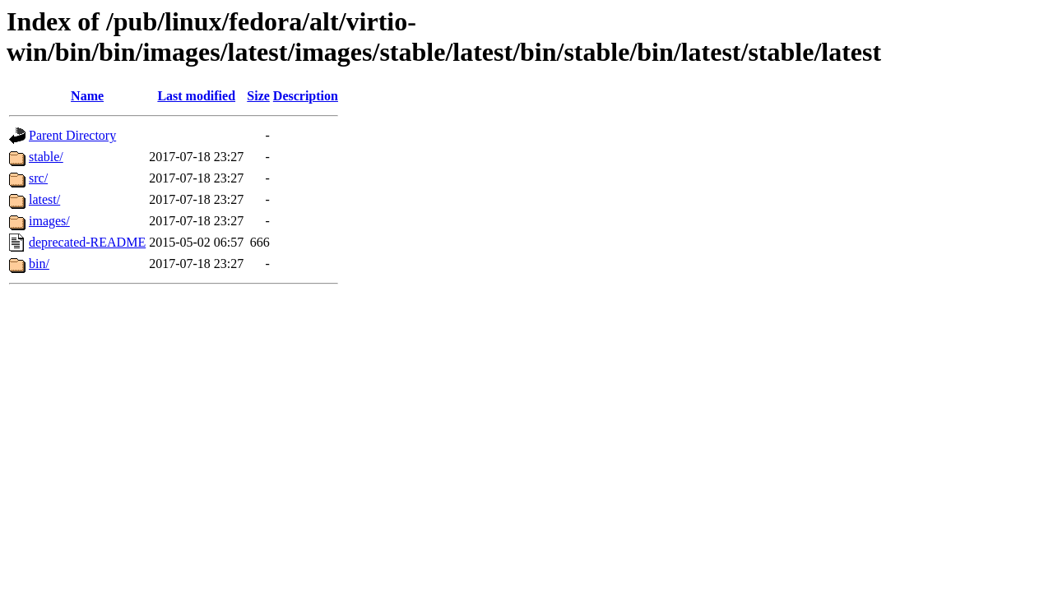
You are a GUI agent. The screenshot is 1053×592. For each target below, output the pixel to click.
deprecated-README (87, 242)
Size (258, 96)
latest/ (44, 199)
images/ (49, 221)
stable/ (46, 157)
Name (87, 96)
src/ (38, 178)
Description (305, 96)
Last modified (196, 96)
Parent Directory (72, 135)
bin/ (39, 264)
